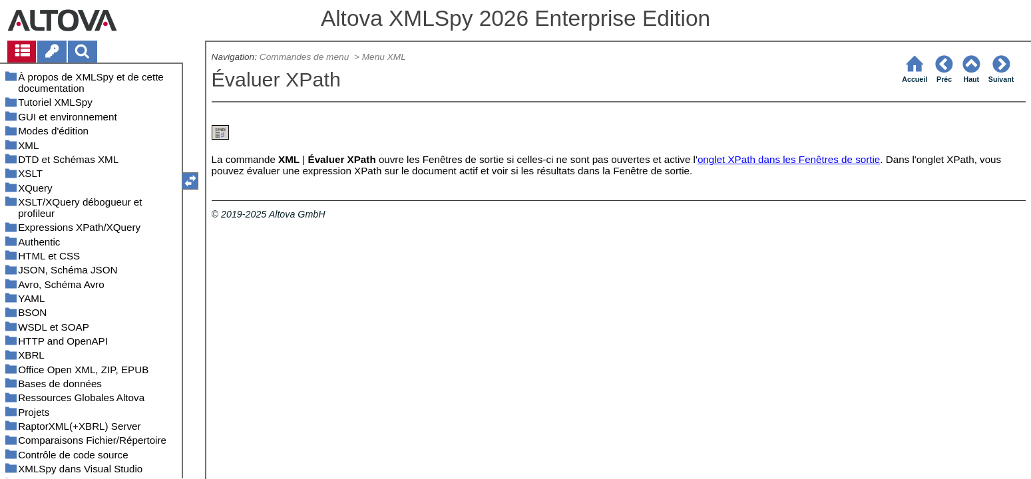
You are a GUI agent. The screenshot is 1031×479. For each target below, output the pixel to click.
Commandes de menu (305, 57)
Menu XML (384, 57)
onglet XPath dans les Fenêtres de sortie (789, 159)
